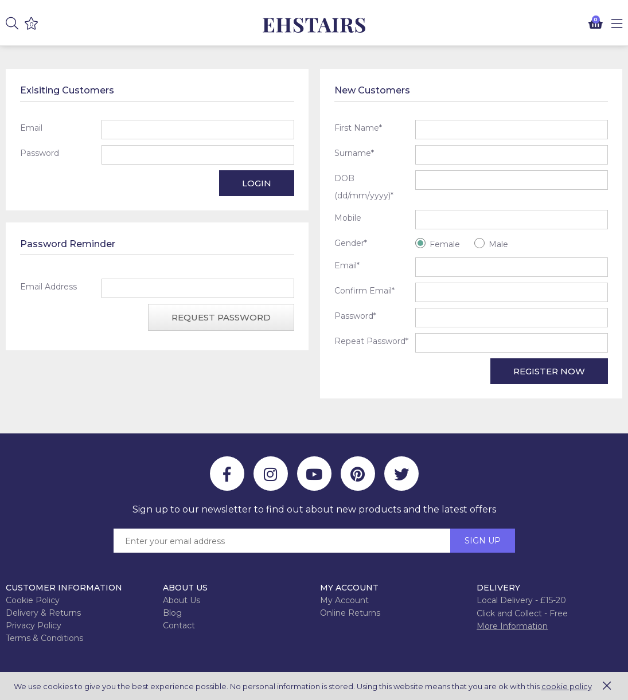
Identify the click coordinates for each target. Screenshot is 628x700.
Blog (172, 613)
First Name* (358, 128)
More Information (512, 626)
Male (498, 244)
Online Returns (350, 613)
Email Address (48, 286)
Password (39, 153)
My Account (344, 600)
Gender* (350, 243)
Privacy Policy (33, 625)
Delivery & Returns (43, 613)
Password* (355, 316)
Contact (179, 625)
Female (445, 244)
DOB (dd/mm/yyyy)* (363, 186)
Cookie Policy (33, 600)
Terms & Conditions (44, 638)
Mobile (347, 218)
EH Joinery (314, 25)
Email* (347, 265)
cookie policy (566, 686)
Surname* (354, 153)
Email (31, 128)
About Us (181, 600)
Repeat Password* (371, 341)
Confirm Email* (364, 291)
